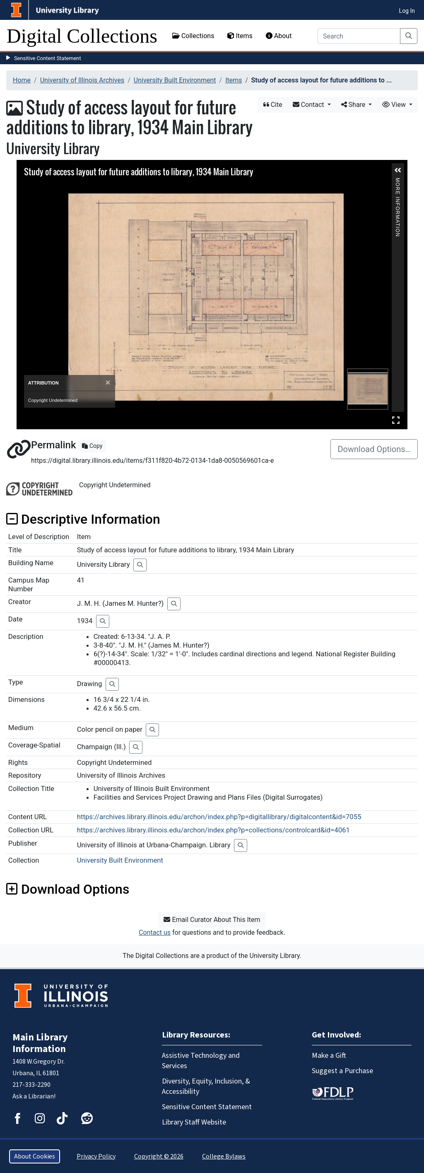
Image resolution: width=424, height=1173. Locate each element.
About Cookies (34, 1156)
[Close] (108, 383)
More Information (397, 181)
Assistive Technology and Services (201, 1060)
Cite (272, 105)
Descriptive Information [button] (83, 519)
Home (22, 80)
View (394, 105)
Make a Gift (329, 1055)
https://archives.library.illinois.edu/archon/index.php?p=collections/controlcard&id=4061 (213, 830)
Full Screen (396, 420)
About (279, 36)
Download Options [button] (67, 889)
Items (239, 36)
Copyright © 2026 (158, 1156)
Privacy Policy (96, 1156)
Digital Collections (82, 36)
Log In (407, 10)
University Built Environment (175, 80)
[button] (398, 170)
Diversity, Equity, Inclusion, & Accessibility (206, 1086)
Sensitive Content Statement (47, 58)
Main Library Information (40, 1043)
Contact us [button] (155, 932)
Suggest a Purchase (342, 1071)
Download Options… (374, 449)
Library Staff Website (194, 1122)
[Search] (359, 36)
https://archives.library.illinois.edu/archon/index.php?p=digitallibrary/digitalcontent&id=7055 (219, 817)
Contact (309, 105)
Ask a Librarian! (33, 1096)
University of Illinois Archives (82, 80)
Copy (92, 446)
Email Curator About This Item (212, 920)
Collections (193, 36)
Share (354, 105)
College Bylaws (224, 1156)
